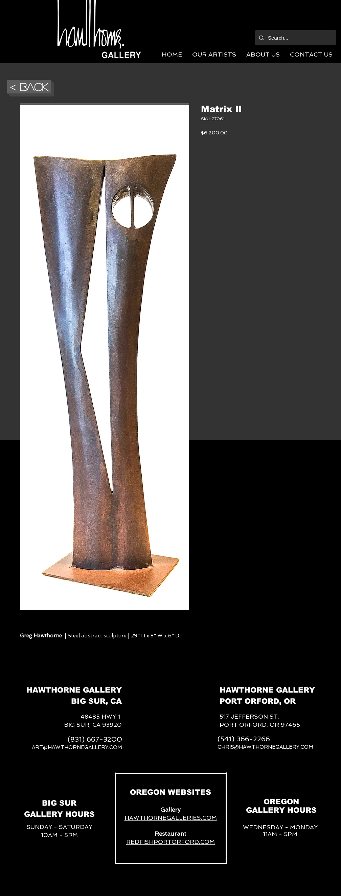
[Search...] (295, 37)
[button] (214, 54)
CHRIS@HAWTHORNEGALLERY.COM (265, 747)
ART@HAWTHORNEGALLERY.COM (77, 747)
